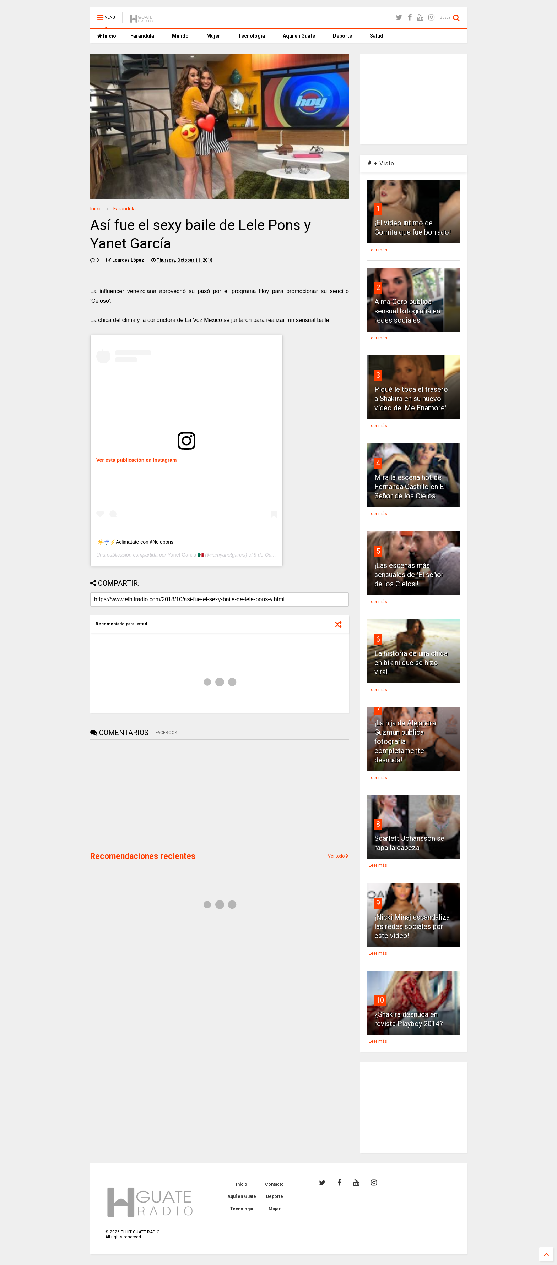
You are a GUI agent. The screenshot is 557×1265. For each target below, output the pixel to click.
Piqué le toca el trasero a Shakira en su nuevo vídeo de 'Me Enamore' (411, 398)
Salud (376, 36)
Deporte (342, 36)
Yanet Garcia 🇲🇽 (186, 555)
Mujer (213, 36)
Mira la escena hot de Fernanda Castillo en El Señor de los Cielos (410, 486)
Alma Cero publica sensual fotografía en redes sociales (407, 310)
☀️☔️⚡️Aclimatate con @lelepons (135, 542)
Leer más (378, 249)
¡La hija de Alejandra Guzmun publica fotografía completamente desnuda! (405, 741)
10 (380, 1000)
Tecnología (251, 36)
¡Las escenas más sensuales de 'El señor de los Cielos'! (409, 574)
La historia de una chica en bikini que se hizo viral (411, 662)
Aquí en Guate (299, 36)
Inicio (106, 36)
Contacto (274, 1184)
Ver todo (338, 856)
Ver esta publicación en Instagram (136, 460)
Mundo (180, 36)
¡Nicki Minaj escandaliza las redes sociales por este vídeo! (412, 926)
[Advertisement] (143, 794)
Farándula (142, 36)
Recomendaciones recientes (142, 856)
